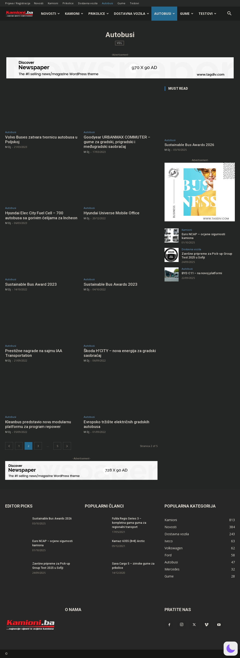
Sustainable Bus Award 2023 (31, 284)
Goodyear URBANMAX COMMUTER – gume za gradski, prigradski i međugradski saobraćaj (117, 142)
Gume (121, 3)
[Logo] (21, 14)
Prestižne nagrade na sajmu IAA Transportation (33, 353)
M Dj (8, 147)
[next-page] (67, 446)
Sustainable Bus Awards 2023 (110, 284)
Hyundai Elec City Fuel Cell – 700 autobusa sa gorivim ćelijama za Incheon (41, 215)
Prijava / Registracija (17, 3)
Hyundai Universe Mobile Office (111, 213)
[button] (229, 14)
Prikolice (68, 3)
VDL (119, 43)
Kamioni (53, 3)
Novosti (38, 3)
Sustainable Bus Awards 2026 (189, 145)
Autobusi (107, 3)
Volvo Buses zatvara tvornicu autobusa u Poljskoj (41, 139)
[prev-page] (9, 446)
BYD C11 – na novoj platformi (202, 273)
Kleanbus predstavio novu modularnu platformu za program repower (38, 424)
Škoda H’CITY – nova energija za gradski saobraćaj (120, 353)
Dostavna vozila (88, 3)
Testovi (134, 3)
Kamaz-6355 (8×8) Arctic (128, 541)
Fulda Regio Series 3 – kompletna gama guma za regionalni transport (129, 523)
